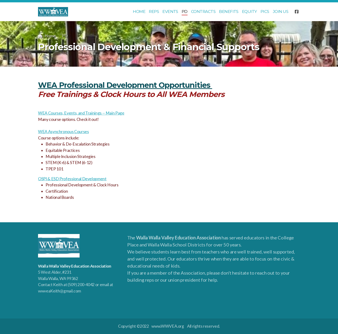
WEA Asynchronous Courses (63, 131)
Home (50, 35)
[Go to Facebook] (296, 11)
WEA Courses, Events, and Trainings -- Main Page (81, 113)
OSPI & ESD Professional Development (72, 178)
